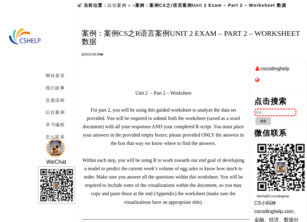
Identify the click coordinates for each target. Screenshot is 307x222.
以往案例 (117, 5)
